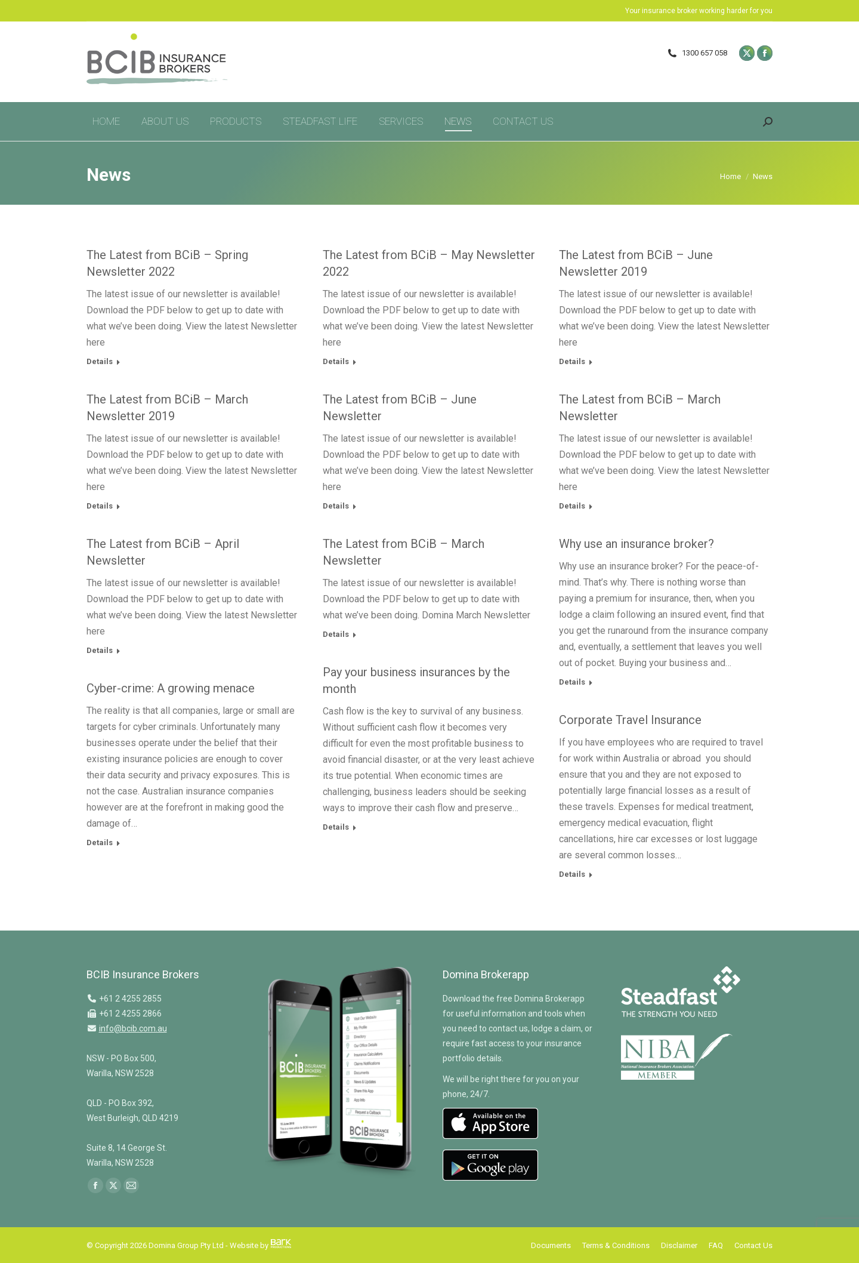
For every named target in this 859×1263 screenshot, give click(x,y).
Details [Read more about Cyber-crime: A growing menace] (99, 842)
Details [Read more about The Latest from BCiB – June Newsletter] (336, 505)
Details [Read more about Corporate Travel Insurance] (572, 874)
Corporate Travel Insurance (630, 720)
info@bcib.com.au (133, 1028)
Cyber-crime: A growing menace (170, 688)
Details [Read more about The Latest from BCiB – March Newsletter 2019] (99, 505)
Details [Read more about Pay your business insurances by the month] (336, 827)
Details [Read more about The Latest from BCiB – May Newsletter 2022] (336, 361)
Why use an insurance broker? (636, 544)
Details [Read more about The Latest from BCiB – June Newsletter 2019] (572, 361)
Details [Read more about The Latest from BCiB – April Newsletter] (99, 650)
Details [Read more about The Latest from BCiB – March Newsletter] (572, 505)
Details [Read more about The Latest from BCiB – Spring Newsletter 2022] (99, 361)
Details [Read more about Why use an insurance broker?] (572, 681)
